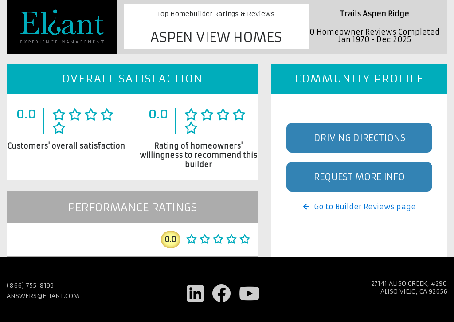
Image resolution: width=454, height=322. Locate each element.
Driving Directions (359, 137)
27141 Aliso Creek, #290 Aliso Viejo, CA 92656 (409, 287)
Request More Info (359, 176)
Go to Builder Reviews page (359, 206)
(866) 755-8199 (30, 286)
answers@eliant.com (43, 296)
